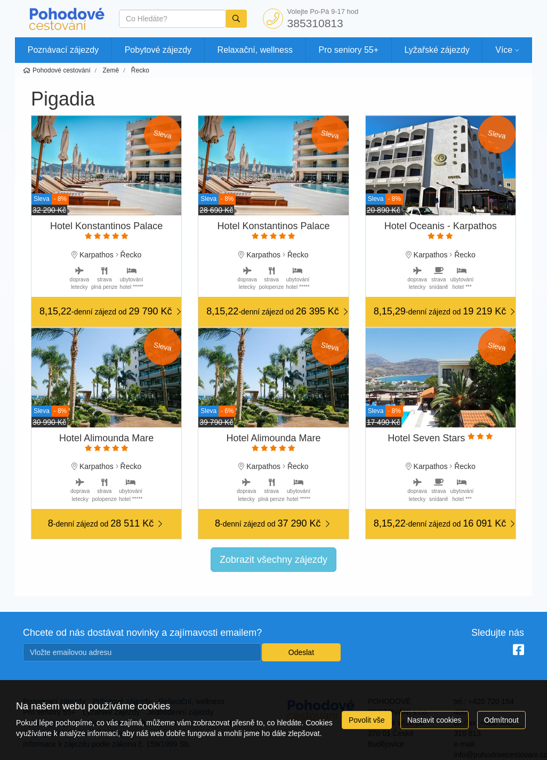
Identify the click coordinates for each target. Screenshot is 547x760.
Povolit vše (367, 720)
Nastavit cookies (434, 720)
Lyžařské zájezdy (437, 49)
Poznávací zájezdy (63, 49)
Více (503, 49)
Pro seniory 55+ (349, 49)
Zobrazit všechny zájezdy (273, 559)
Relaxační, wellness (255, 49)
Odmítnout (501, 720)
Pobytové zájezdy (158, 49)
